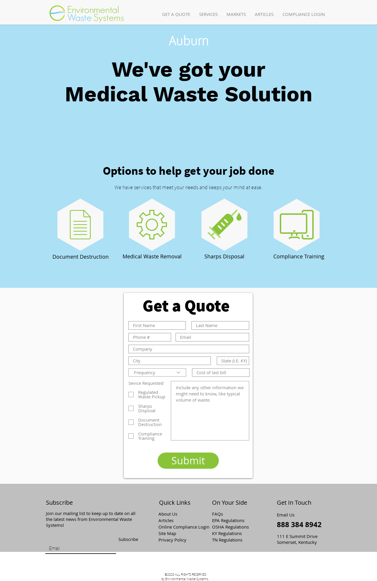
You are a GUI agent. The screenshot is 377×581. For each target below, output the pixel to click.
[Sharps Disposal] (224, 257)
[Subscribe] (128, 539)
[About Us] (179, 514)
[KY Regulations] (233, 533)
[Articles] (179, 520)
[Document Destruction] (80, 257)
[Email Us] (287, 514)
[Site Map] (179, 533)
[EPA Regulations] (233, 520)
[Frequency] (157, 372)
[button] (208, 14)
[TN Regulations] (233, 540)
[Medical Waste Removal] (152, 257)
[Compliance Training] (298, 257)
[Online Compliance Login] (184, 527)
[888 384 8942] (300, 525)
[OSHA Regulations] (234, 527)
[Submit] (188, 461)
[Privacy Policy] (179, 540)
